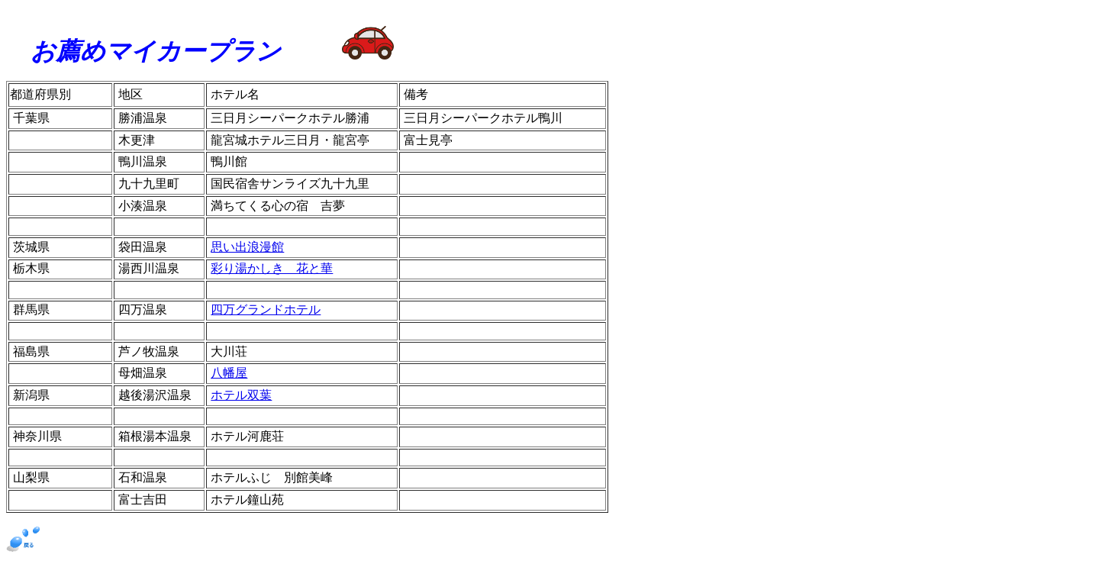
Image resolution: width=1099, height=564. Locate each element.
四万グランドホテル (266, 309)
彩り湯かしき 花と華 (272, 268)
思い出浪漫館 (247, 246)
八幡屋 (229, 372)
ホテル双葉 (241, 394)
